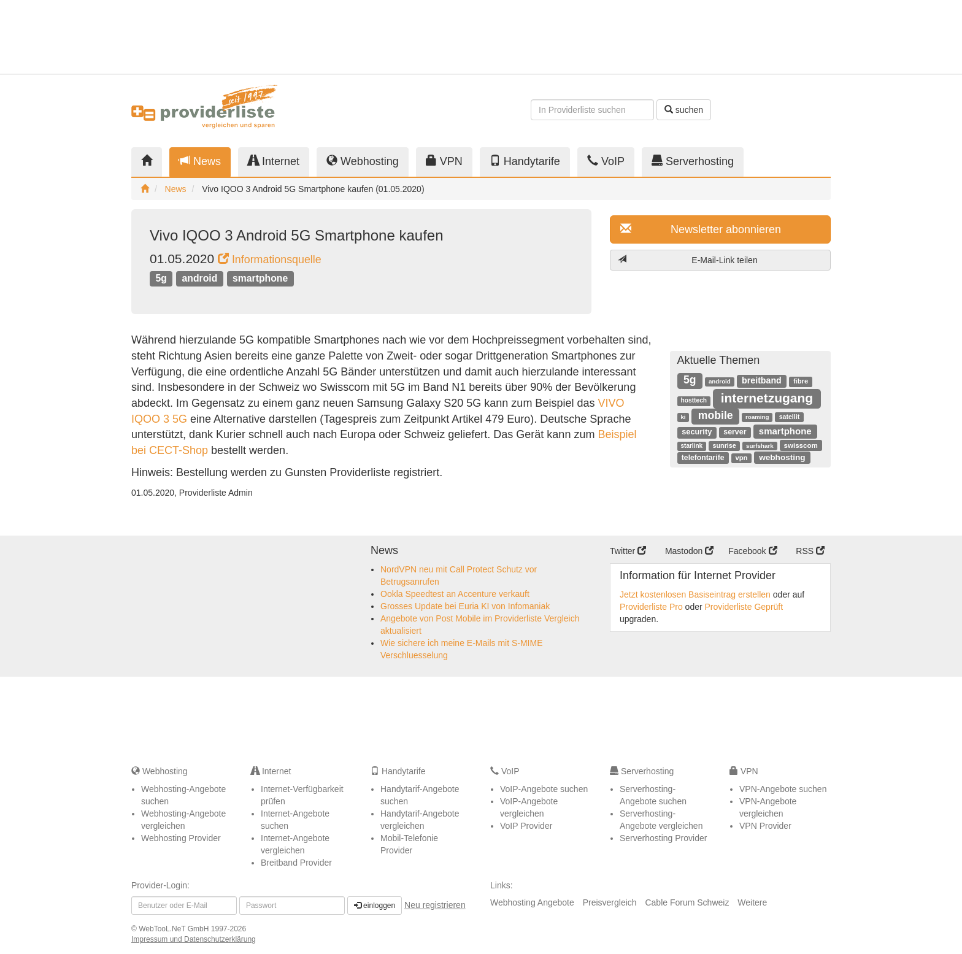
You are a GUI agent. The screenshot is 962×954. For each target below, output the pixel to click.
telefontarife (703, 457)
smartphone (260, 278)
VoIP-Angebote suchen (544, 789)
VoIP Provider (526, 826)
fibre (800, 381)
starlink (692, 445)
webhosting (782, 457)
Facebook (752, 551)
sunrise (724, 445)
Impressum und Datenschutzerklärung (193, 939)
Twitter (628, 551)
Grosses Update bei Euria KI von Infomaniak (465, 606)
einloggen (374, 905)
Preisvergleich (610, 902)
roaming (757, 417)
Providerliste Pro (651, 607)
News (200, 161)
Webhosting (362, 161)
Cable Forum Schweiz (687, 902)
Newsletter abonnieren (700, 229)
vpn (742, 457)
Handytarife (525, 161)
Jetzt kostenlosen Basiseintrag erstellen (695, 594)
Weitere (752, 902)
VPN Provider (765, 826)
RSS (810, 551)
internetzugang (767, 398)
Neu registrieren (435, 905)
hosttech (694, 400)
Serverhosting (693, 161)
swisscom (800, 445)
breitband (762, 380)
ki (682, 417)
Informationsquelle (269, 259)
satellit (789, 416)
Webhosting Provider (181, 838)
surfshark (760, 445)
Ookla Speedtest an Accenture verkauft (454, 594)
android (200, 278)
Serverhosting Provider (663, 838)
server (734, 432)
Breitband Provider (296, 862)
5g (160, 278)
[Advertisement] (720, 36)
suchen (683, 110)
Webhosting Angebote (532, 902)
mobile (715, 415)
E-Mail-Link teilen (688, 260)
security (697, 431)
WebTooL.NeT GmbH (175, 929)
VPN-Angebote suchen (782, 789)
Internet (273, 161)
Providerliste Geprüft (744, 607)
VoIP (606, 161)
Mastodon (689, 551)
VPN (444, 161)
